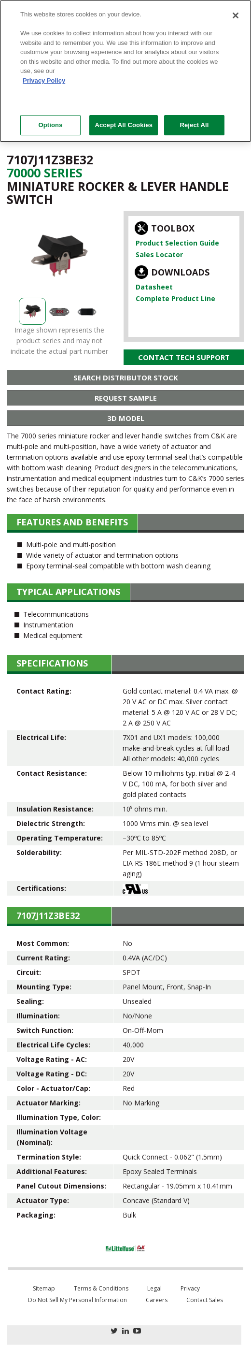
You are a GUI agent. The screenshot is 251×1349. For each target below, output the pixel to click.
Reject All (194, 125)
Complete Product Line (175, 298)
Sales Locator (159, 254)
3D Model (125, 418)
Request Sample (126, 398)
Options (50, 125)
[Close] (235, 15)
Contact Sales (204, 1300)
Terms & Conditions (101, 1288)
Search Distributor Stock (125, 377)
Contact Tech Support (184, 357)
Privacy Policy (44, 80)
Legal (154, 1288)
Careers (156, 1300)
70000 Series (45, 172)
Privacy (190, 1288)
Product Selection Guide (177, 242)
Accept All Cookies (124, 125)
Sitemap (44, 1288)
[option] (59, 256)
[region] (125, 71)
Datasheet (154, 286)
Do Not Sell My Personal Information (77, 1300)
